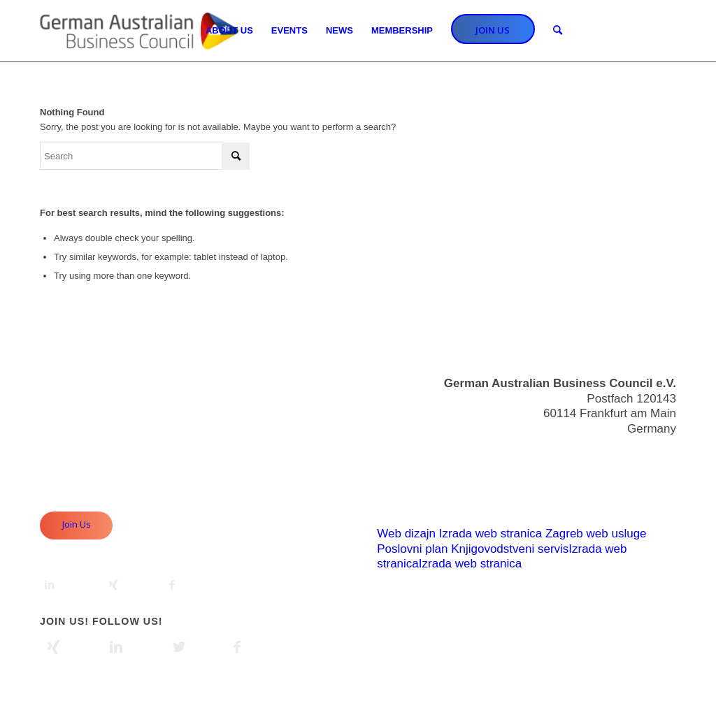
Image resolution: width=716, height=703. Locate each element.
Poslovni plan (412, 549)
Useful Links (643, 478)
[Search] (557, 30)
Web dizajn (406, 533)
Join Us (76, 524)
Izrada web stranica (490, 533)
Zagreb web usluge (596, 533)
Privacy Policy (639, 508)
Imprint (658, 493)
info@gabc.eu (639, 453)
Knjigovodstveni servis (509, 549)
